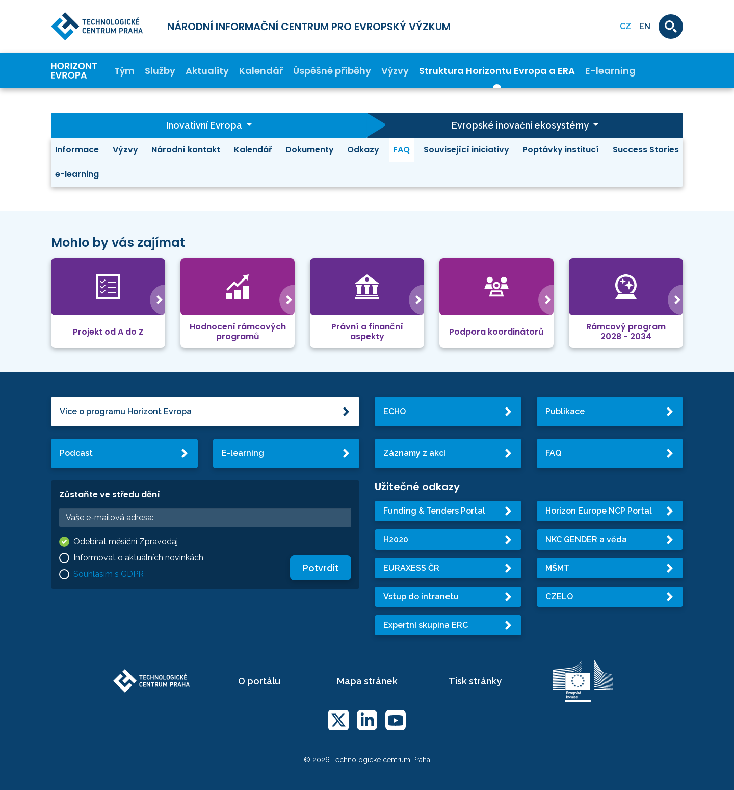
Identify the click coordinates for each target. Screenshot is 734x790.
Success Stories (646, 150)
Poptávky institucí (560, 150)
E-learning (610, 70)
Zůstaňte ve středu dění (109, 494)
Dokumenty (309, 150)
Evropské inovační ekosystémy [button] (521, 125)
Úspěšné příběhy (332, 70)
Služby (160, 70)
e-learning (77, 174)
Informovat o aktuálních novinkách (138, 558)
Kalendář (261, 70)
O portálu (259, 681)
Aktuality (207, 70)
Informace (77, 150)
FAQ (401, 150)
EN (644, 26)
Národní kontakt (185, 150)
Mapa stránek (367, 681)
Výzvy (395, 70)
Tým (124, 70)
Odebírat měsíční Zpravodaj (125, 541)
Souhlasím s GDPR (108, 574)
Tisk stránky (475, 681)
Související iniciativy (466, 150)
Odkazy (363, 150)
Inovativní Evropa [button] (205, 125)
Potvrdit (320, 568)
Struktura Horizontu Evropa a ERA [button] (497, 70)
